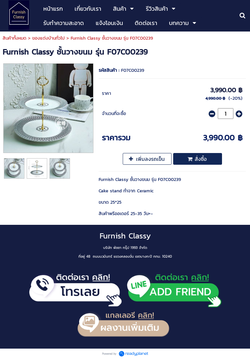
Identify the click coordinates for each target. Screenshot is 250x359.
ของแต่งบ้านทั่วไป (48, 38)
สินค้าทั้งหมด (14, 38)
